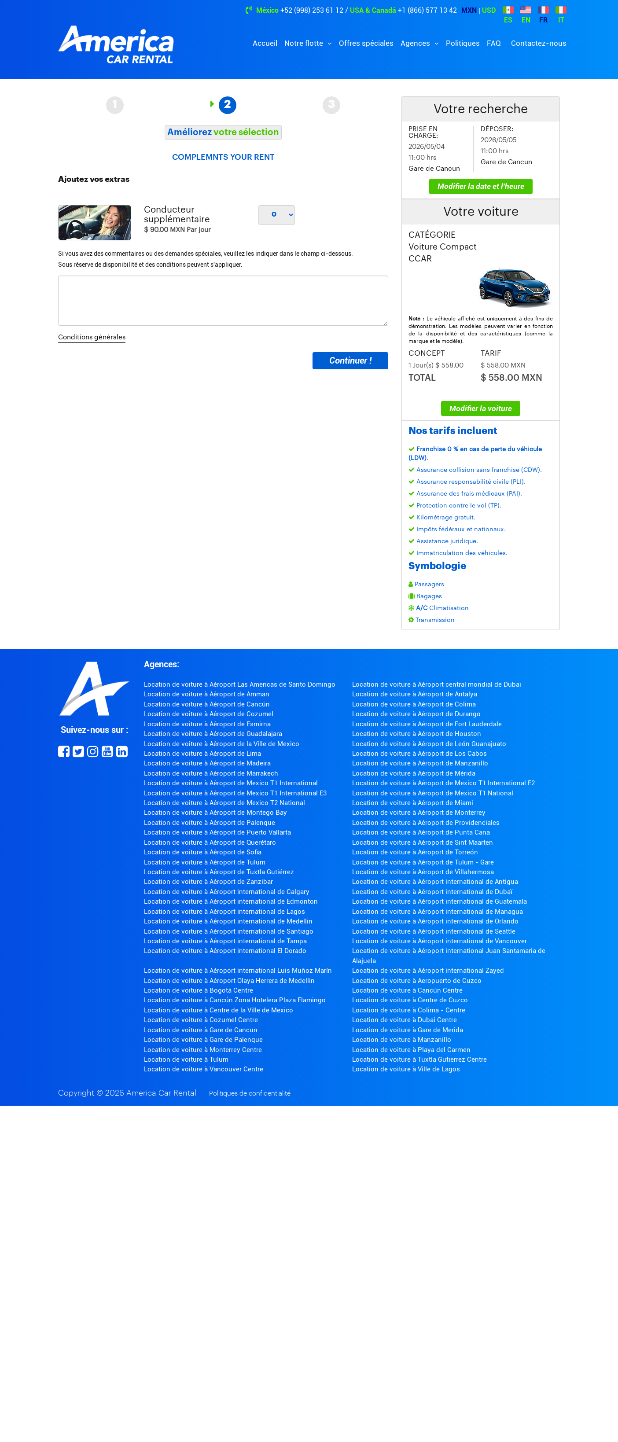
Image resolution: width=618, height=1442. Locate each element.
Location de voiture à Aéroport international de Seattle (433, 931)
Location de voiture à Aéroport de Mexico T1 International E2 (443, 783)
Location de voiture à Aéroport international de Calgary (226, 892)
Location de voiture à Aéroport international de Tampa (225, 941)
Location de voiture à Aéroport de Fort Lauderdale (427, 724)
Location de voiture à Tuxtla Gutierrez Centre (419, 1059)
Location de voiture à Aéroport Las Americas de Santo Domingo (239, 684)
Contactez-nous (538, 43)
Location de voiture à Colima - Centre (408, 1010)
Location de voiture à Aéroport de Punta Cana (421, 832)
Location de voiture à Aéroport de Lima (202, 754)
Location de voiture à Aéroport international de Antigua (435, 882)
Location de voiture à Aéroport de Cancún (207, 704)
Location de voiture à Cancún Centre (407, 990)
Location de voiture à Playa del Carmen (411, 1050)
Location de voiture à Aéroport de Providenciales (426, 823)
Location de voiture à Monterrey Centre (203, 1050)
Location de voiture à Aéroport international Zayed (428, 971)
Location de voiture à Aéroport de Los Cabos (419, 754)
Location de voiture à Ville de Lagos (406, 1069)
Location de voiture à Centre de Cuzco (410, 1000)
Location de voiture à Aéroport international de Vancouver (439, 941)
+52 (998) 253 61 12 (311, 10)
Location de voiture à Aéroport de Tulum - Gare (423, 862)
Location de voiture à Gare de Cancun (201, 1030)
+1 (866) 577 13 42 (427, 10)
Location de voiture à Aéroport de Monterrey (419, 813)
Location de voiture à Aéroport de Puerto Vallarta (217, 832)
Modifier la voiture (480, 408)
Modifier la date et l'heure (481, 186)
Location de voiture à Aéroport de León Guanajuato (429, 744)
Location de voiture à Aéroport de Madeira (207, 763)
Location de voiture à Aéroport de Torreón (415, 852)
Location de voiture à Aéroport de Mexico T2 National (224, 803)
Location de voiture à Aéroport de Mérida (413, 773)
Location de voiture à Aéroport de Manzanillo (420, 763)
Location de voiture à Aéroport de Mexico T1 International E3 (235, 793)
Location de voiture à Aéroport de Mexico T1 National (432, 793)
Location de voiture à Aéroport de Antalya (414, 694)
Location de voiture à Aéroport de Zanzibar (208, 882)
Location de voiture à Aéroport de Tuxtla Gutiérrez (219, 872)
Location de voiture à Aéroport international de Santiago (228, 931)
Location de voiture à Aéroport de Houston (416, 734)
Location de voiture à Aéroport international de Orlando (435, 921)
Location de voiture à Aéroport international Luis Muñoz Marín (238, 971)
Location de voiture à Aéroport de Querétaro (210, 842)
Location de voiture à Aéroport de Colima (414, 704)
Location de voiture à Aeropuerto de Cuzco (417, 981)
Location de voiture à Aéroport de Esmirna (207, 724)
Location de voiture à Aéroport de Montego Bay (215, 813)
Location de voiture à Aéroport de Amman (206, 694)
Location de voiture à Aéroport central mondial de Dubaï (436, 684)
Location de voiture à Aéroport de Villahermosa (423, 872)
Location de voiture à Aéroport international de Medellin (228, 921)
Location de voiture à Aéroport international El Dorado (225, 951)
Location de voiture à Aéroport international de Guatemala (439, 901)
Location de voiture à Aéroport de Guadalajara (213, 734)
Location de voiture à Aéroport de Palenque (209, 823)
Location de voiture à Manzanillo (401, 1040)
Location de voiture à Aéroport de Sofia (202, 852)
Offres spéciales (366, 43)
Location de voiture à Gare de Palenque (203, 1040)
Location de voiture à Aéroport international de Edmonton (231, 901)
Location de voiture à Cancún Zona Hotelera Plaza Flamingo (235, 1000)
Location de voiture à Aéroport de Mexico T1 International (231, 783)
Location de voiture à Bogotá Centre (198, 990)
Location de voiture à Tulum (186, 1059)
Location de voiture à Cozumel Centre (201, 1020)
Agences (416, 43)
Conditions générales (91, 337)
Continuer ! (350, 360)
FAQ (494, 43)
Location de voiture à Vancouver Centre (203, 1069)
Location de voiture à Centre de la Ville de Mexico (218, 1010)
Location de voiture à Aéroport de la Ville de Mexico (221, 744)
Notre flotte (304, 43)
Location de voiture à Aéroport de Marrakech (211, 773)
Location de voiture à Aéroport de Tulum (204, 862)
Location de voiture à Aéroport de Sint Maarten (422, 842)
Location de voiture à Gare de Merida (407, 1030)
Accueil (265, 43)
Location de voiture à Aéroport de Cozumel (208, 714)
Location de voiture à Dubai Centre (404, 1020)
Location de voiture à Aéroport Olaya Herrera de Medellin (229, 981)
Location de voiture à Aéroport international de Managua (437, 912)
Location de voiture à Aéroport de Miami (412, 803)
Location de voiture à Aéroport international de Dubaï (432, 892)
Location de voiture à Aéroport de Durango (416, 714)
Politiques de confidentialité (250, 1093)
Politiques (463, 43)
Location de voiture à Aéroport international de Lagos (224, 912)
